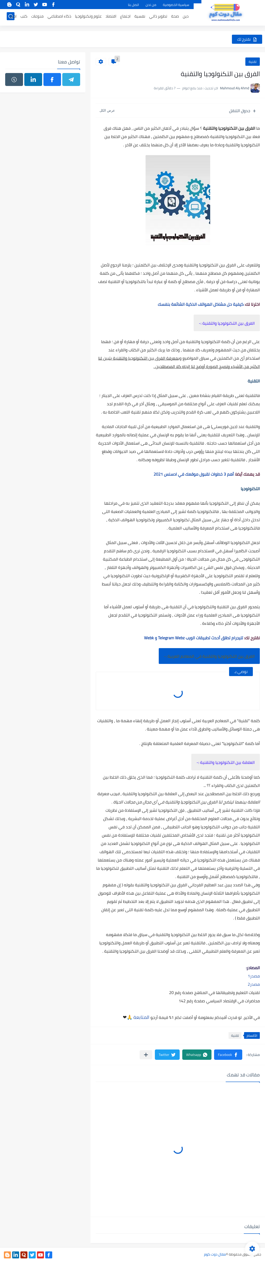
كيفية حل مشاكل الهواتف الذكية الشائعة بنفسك (201, 304)
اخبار (13, 17)
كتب (23, 17)
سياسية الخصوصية (176, 5)
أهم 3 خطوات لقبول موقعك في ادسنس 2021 (194, 474)
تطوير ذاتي (158, 17)
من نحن (151, 5)
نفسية (139, 17)
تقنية (252, 62)
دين (185, 17)
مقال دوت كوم (215, 1254)
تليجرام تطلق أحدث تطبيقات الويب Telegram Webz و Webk (193, 638)
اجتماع (125, 17)
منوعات (37, 17)
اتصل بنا (133, 5)
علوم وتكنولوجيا (88, 17)
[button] (228, 1054)
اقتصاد (110, 17)
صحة (175, 17)
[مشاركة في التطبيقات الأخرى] (146, 1054)
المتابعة (141, 1017)
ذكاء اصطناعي (59, 17)
